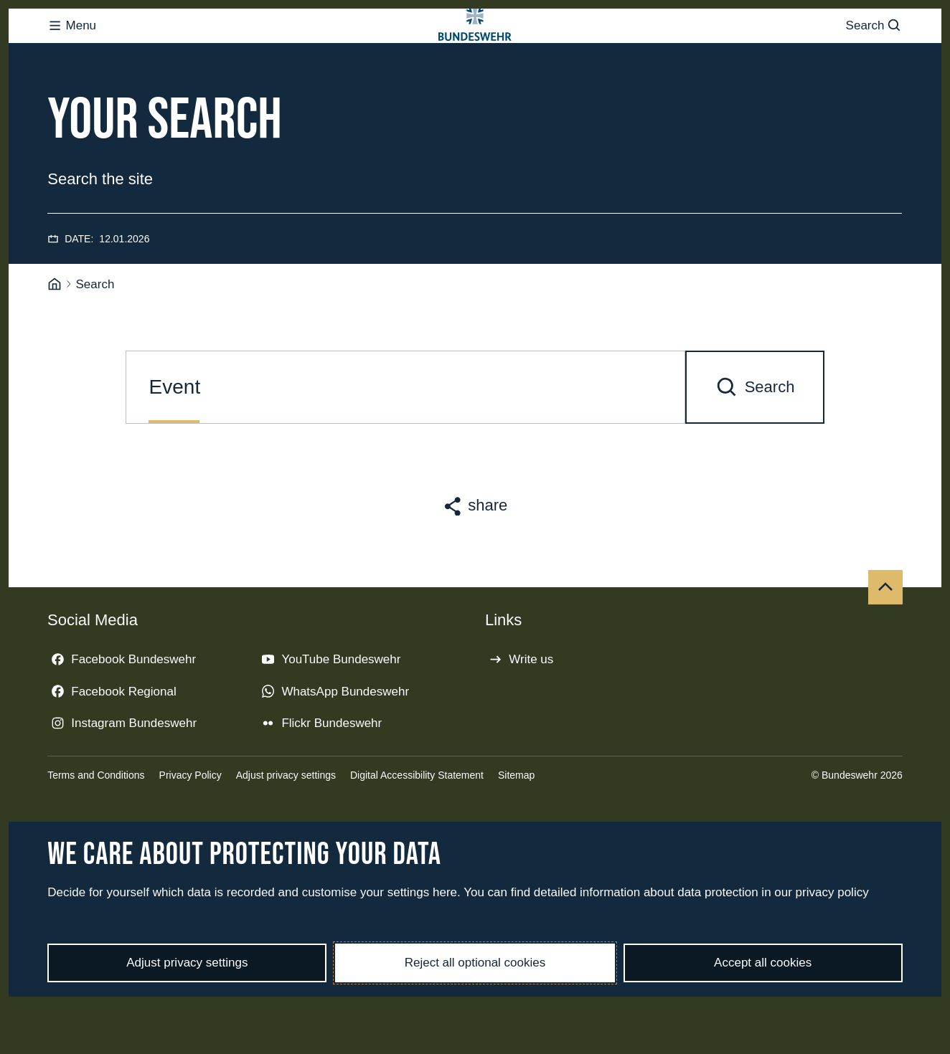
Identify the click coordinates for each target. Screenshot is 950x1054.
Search (874, 54)
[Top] (885, 644)
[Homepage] (54, 342)
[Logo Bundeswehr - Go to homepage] (475, 54)
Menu (71, 54)
